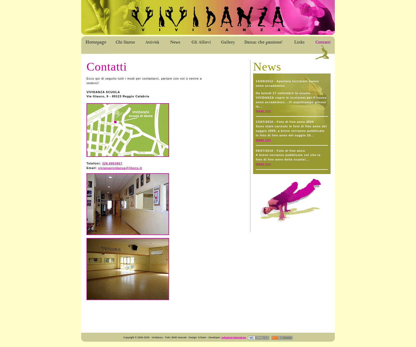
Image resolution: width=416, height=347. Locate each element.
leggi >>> (263, 110)
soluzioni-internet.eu (233, 337)
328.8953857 (112, 163)
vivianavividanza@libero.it (120, 168)
